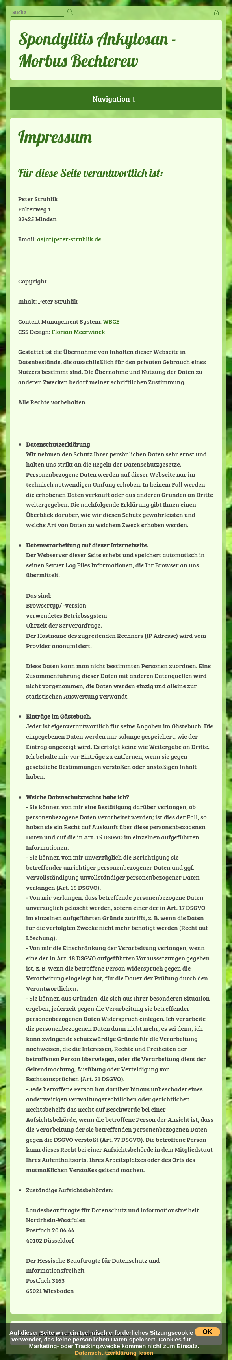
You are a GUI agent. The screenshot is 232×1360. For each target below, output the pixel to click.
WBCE (111, 321)
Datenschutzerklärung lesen (113, 1352)
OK (207, 1331)
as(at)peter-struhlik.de (69, 239)
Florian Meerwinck (78, 331)
